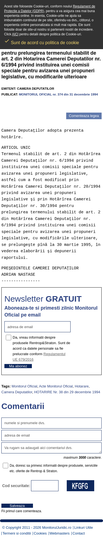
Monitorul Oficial (24, 386)
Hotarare (82, 386)
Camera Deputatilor (16, 392)
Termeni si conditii (16, 533)
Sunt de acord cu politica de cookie (41, 41)
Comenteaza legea (84, 116)
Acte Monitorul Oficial (56, 386)
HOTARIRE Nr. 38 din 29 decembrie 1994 (67, 392)
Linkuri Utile (83, 527)
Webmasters (60, 533)
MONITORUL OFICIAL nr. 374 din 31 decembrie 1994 (58, 94)
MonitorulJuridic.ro (56, 527)
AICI (15, 34)
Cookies (40, 533)
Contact (79, 533)
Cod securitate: (16, 485)
